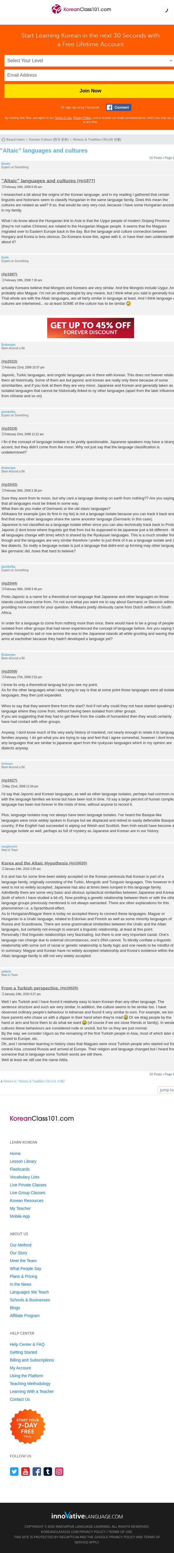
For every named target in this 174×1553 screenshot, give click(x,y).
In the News (20, 1284)
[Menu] (9, 9)
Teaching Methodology (30, 1383)
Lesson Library (23, 1161)
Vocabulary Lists (24, 1177)
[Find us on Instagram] (59, 1471)
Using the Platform (26, 1375)
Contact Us (20, 1399)
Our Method (20, 1245)
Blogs (15, 1307)
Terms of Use (63, 117)
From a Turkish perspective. (30, 987)
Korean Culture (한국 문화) (49, 139)
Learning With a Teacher (32, 1391)
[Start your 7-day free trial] (27, 1427)
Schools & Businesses (30, 1300)
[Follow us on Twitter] (14, 1471)
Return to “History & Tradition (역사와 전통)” (34, 1081)
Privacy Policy (82, 117)
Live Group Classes (27, 1192)
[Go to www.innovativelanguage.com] (87, 1515)
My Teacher (20, 1208)
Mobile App (20, 1216)
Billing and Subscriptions (32, 1360)
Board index (15, 139)
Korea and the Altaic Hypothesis (34, 862)
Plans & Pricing (23, 1276)
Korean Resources (26, 1200)
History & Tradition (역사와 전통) (97, 139)
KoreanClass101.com (60, 1532)
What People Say (25, 1268)
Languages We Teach (29, 1292)
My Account (20, 1368)
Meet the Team (23, 1260)
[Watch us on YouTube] (25, 1471)
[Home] (81, 14)
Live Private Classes (28, 1185)
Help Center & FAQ (27, 1344)
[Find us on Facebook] (36, 1471)
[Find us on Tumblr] (47, 1471)
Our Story (18, 1253)
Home (15, 1153)
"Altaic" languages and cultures (43, 150)
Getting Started (23, 1352)
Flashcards (20, 1169)
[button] (165, 9)
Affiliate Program (25, 1315)
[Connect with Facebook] (118, 107)
